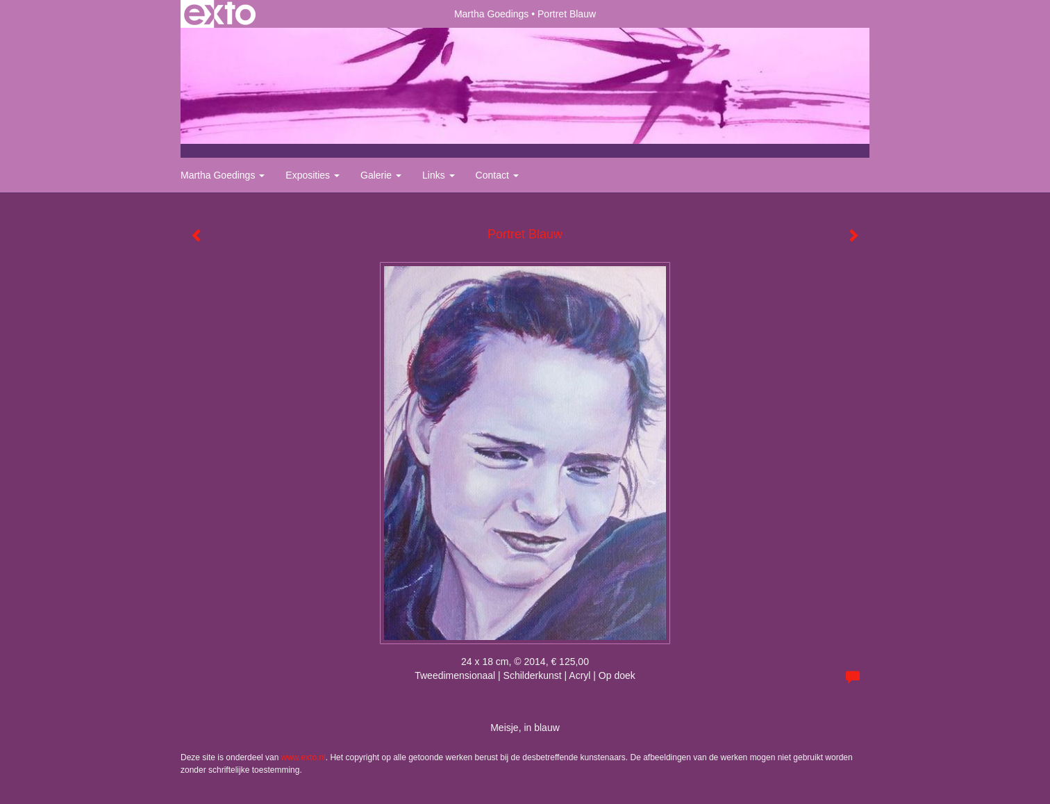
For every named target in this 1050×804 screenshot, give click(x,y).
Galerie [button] (380, 175)
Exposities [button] (312, 175)
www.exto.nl (303, 757)
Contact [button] (497, 175)
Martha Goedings (491, 13)
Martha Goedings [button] (223, 175)
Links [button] (438, 175)
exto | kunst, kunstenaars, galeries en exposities (220, 14)
